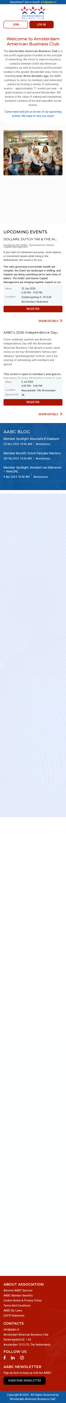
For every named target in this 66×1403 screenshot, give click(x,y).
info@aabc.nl (11, 1329)
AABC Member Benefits (18, 1295)
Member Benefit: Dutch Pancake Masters (32, 453)
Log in (41, 24)
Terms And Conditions (17, 1305)
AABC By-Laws (13, 1310)
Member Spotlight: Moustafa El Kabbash (31, 439)
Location (10, 296)
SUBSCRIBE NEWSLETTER (24, 1380)
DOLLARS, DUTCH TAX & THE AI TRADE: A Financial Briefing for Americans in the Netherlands (29, 239)
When (8, 288)
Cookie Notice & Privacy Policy (23, 1300)
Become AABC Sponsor (18, 1290)
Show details (48, 321)
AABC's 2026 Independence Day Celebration (30, 333)
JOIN (16, 24)
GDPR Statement (14, 1315)
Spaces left (11, 394)
